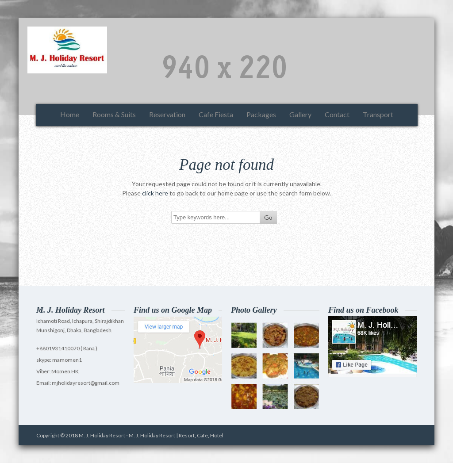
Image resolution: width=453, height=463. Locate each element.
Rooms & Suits (114, 114)
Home (69, 114)
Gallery (300, 114)
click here (155, 193)
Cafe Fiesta (216, 114)
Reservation (167, 114)
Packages (261, 114)
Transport (378, 114)
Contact (337, 114)
